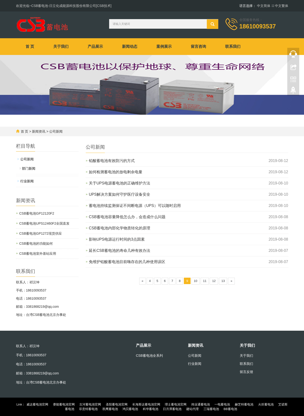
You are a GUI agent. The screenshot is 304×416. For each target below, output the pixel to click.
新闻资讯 (38, 131)
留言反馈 (246, 372)
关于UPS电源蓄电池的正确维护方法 (119, 183)
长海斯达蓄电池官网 (146, 404)
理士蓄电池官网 (176, 404)
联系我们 (232, 46)
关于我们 (61, 46)
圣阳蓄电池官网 (117, 404)
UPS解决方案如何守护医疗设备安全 (119, 194)
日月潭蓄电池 (172, 409)
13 (223, 281)
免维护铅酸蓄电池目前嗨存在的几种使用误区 (127, 262)
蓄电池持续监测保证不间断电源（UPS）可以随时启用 (135, 206)
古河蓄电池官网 (90, 404)
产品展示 (95, 46)
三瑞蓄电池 (211, 409)
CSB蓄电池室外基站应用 (37, 253)
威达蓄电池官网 (37, 404)
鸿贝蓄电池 (130, 409)
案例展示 (164, 46)
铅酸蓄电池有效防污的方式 (112, 161)
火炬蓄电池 (266, 404)
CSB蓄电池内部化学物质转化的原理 (119, 228)
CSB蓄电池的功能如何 (36, 243)
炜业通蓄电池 (200, 404)
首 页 (30, 46)
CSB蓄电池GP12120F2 (36, 213)
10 (195, 281)
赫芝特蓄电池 (244, 404)
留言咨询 (198, 46)
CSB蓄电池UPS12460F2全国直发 (44, 223)
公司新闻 (56, 131)
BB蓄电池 (230, 409)
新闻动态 (129, 46)
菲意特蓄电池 (88, 409)
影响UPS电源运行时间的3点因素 (117, 239)
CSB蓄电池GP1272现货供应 (40, 233)
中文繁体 (281, 6)
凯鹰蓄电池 (110, 409)
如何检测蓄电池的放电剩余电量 (115, 172)
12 (213, 281)
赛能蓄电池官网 (64, 404)
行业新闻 (27, 181)
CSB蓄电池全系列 (149, 355)
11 (204, 281)
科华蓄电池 (150, 409)
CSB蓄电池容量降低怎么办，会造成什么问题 (127, 217)
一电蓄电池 (222, 404)
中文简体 (264, 6)
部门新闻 (28, 168)
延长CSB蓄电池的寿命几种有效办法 (119, 251)
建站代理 (192, 409)
